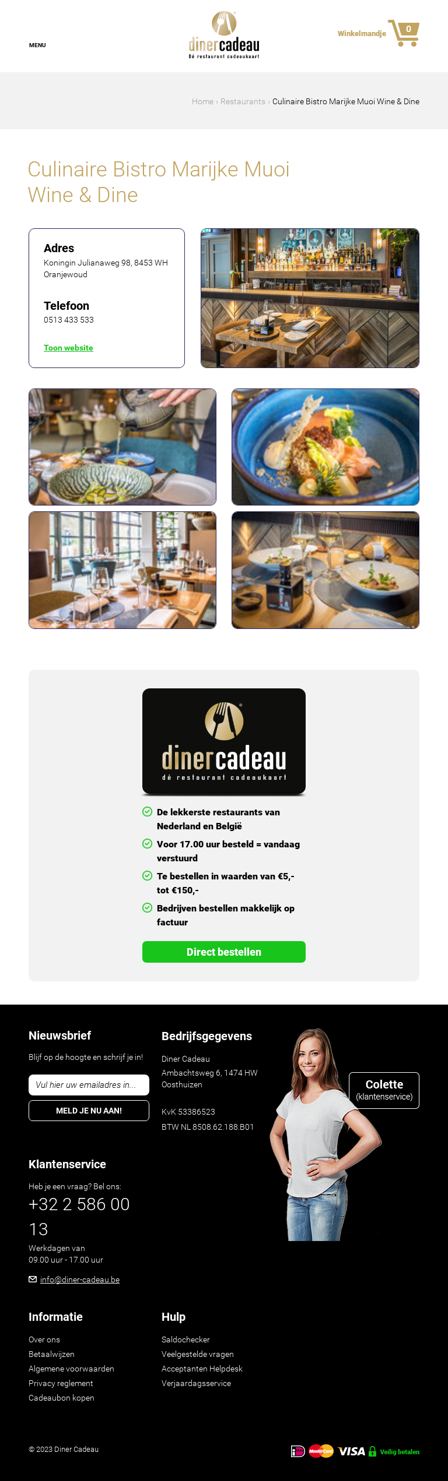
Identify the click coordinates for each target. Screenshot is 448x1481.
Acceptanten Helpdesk (202, 1368)
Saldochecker (186, 1339)
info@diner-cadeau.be (80, 1279)
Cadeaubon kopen (61, 1397)
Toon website (68, 347)
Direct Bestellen (224, 952)
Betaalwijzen (52, 1354)
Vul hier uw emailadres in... (86, 1085)
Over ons (44, 1339)
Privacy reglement (61, 1383)
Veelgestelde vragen (198, 1354)
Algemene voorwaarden (71, 1368)
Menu (37, 45)
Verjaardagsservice (196, 1383)
